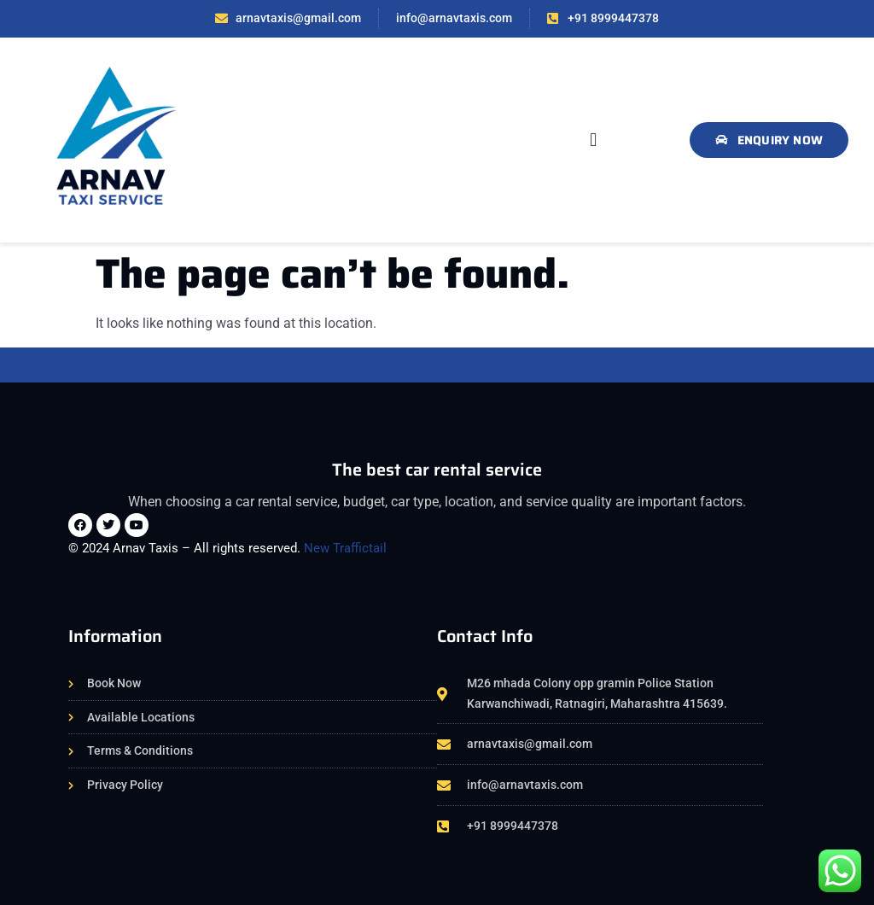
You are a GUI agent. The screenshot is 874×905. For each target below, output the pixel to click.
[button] (594, 140)
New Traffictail (345, 548)
